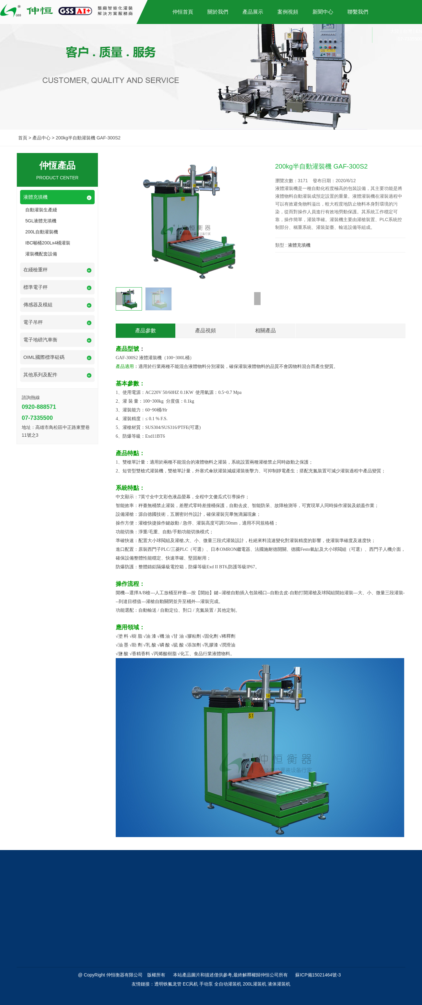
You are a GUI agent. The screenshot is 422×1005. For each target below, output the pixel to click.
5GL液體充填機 (40, 220)
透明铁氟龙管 (168, 984)
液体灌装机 (279, 984)
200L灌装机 (254, 984)
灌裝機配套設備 (41, 253)
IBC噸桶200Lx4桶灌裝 (47, 242)
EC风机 (190, 984)
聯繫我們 (357, 12)
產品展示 (252, 12)
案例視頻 (287, 12)
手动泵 (206, 984)
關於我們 (217, 12)
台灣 (407, 31)
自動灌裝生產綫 (41, 209)
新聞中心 (322, 12)
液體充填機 (299, 245)
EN (419, 31)
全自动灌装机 (227, 984)
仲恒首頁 (182, 12)
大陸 (394, 31)
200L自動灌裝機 (41, 231)
